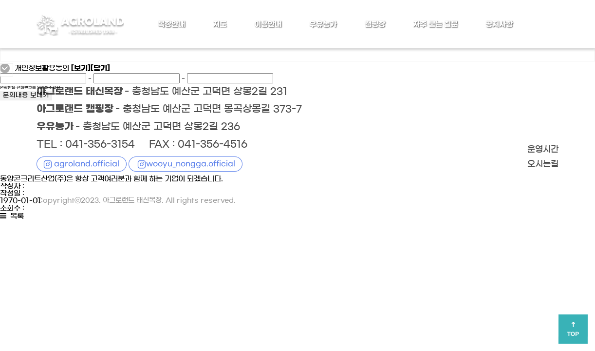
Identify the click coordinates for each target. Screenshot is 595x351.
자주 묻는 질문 (435, 24)
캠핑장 (375, 24)
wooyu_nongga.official (190, 163)
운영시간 (542, 150)
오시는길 (542, 164)
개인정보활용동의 (42, 68)
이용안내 (267, 24)
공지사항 (499, 24)
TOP (573, 334)
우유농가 (322, 24)
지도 (219, 24)
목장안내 (171, 24)
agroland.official (86, 163)
